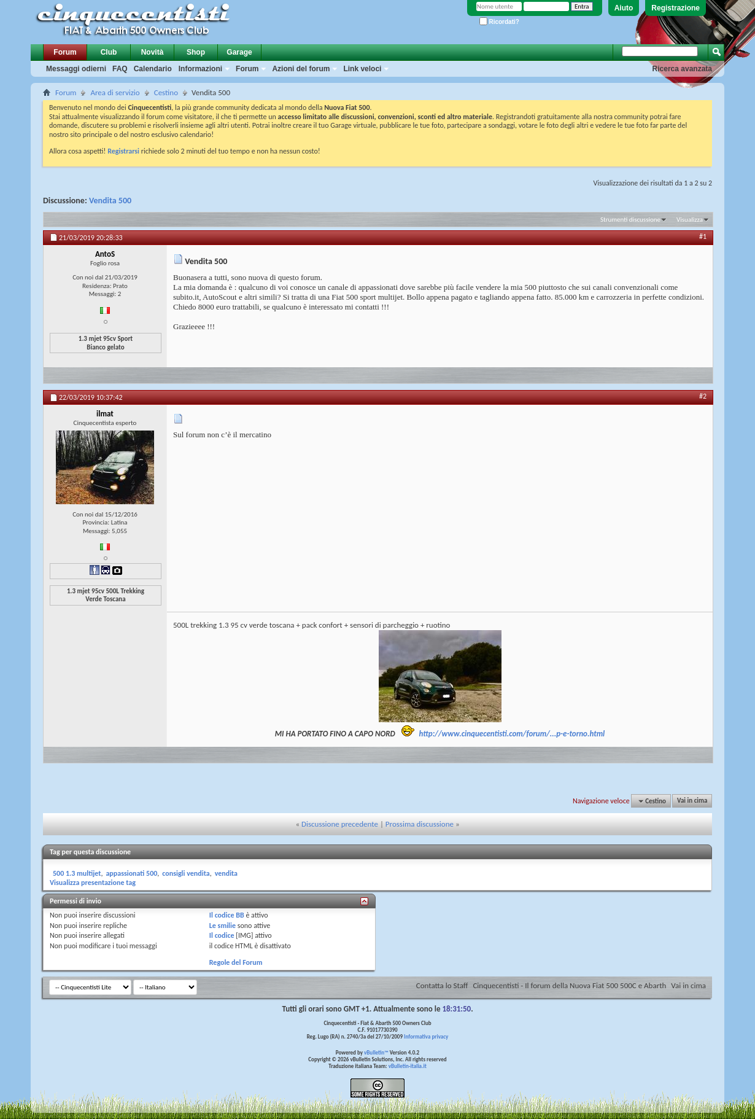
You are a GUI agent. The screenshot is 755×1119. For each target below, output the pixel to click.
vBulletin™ (376, 1052)
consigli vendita (185, 873)
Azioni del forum (301, 68)
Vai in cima (692, 801)
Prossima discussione (419, 824)
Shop (196, 52)
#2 (703, 396)
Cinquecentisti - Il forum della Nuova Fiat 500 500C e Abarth (569, 985)
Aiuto (623, 8)
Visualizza (689, 220)
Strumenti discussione (630, 220)
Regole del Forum (236, 962)
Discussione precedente (339, 824)
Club (109, 52)
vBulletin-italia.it (408, 1065)
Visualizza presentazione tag (93, 882)
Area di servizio (114, 92)
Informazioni (200, 68)
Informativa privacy (426, 1036)
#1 (703, 236)
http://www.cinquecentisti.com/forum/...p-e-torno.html (512, 733)
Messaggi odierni (76, 68)
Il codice (221, 935)
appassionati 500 (131, 873)
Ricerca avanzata (682, 68)
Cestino (166, 92)
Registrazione (675, 8)
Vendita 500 (110, 200)
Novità (152, 52)
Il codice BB (226, 915)
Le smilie (222, 925)
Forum (64, 52)
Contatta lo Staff (442, 985)
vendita (226, 873)
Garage (239, 52)
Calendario (153, 68)
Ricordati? (499, 21)
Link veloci (362, 68)
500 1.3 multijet (77, 873)
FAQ (120, 68)
